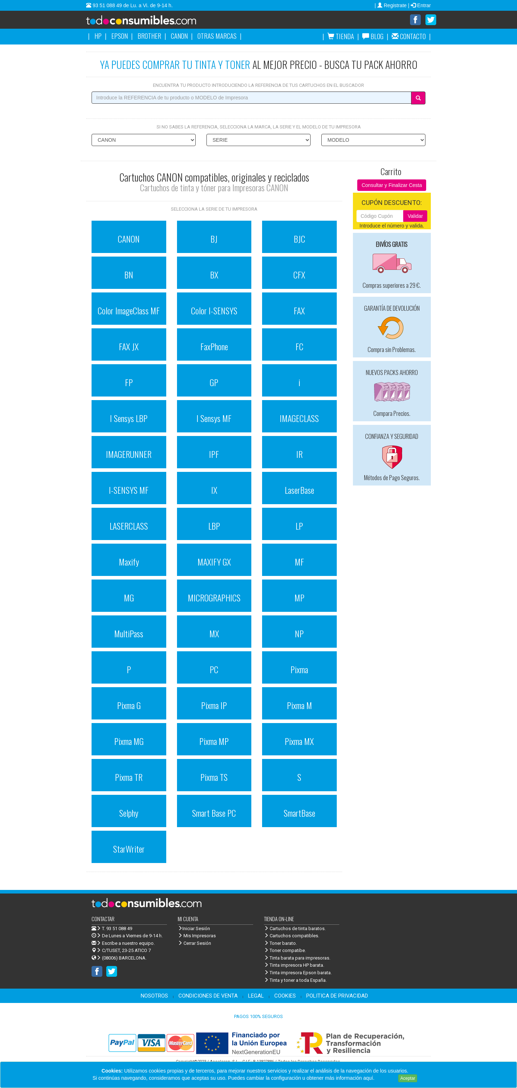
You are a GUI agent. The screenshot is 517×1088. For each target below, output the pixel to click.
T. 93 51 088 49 (117, 928)
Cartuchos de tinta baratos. (295, 928)
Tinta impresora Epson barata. (298, 972)
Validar (415, 216)
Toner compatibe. (285, 950)
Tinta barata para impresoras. (297, 958)
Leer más (386, 1078)
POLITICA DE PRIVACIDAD (337, 996)
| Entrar (419, 5)
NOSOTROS (154, 996)
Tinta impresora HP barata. (294, 965)
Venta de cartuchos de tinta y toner (152, 22)
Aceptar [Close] (407, 1078)
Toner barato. (280, 943)
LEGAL (256, 996)
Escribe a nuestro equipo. (123, 943)
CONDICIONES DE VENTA (208, 996)
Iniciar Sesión (194, 928)
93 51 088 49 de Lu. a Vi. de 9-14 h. (132, 5)
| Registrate (391, 5)
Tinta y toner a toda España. (295, 980)
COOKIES (285, 996)
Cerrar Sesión (194, 943)
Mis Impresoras (197, 935)
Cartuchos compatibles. (291, 935)
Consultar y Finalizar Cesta (392, 185)
